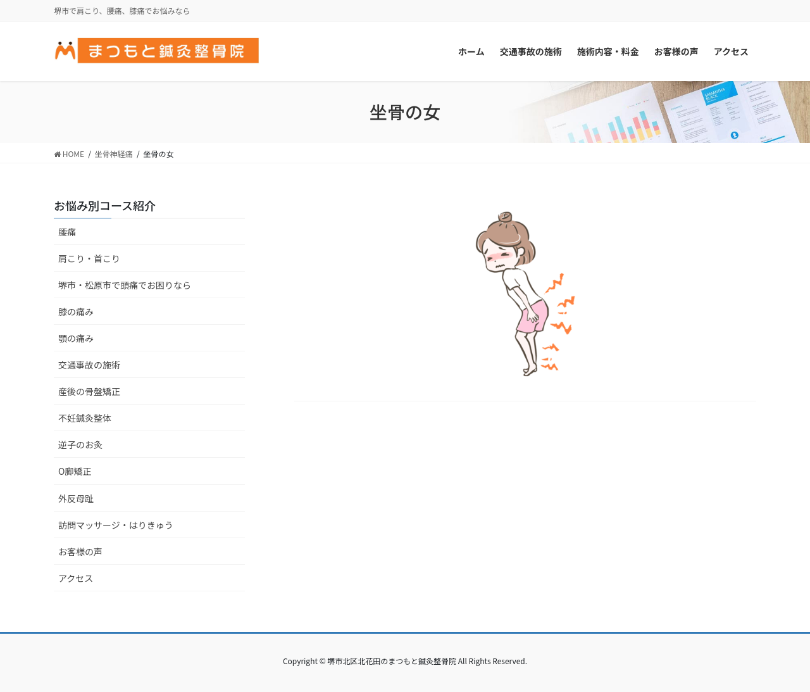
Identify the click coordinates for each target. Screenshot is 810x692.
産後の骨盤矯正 (89, 391)
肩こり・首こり (89, 258)
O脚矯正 (74, 471)
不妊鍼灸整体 (84, 418)
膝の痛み (76, 311)
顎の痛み (76, 338)
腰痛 (67, 231)
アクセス (75, 578)
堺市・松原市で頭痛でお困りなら (124, 285)
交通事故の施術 (89, 364)
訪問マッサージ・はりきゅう (115, 525)
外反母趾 (76, 498)
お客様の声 (80, 551)
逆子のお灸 (80, 444)
